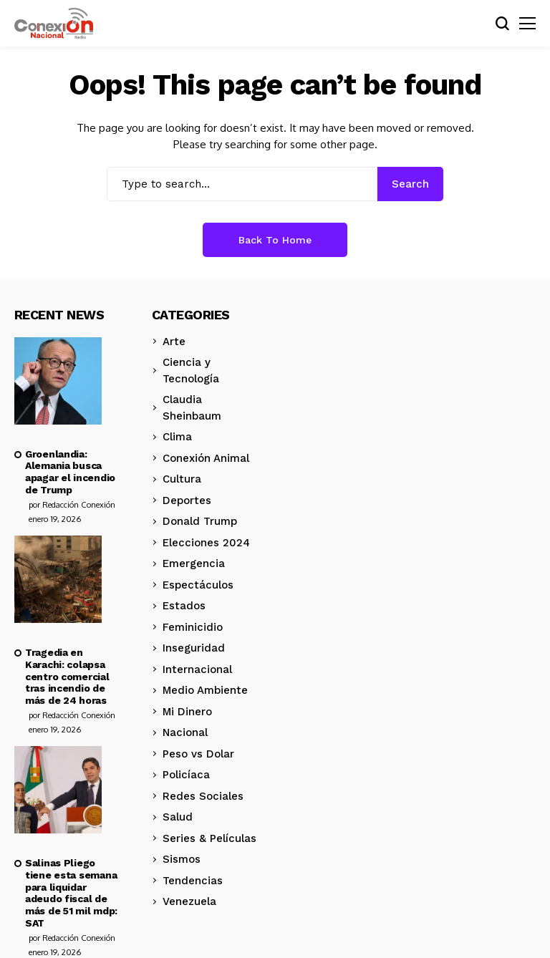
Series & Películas (209, 838)
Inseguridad (194, 648)
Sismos (182, 859)
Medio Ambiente (205, 690)
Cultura (182, 479)
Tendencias (193, 880)
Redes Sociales (203, 796)
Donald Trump (200, 521)
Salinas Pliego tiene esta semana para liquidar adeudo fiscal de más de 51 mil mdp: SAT (71, 893)
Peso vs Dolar (198, 753)
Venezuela (189, 901)
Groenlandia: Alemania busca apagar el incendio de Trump (70, 471)
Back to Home (275, 240)
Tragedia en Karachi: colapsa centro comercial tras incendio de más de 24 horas (67, 676)
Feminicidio (193, 627)
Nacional (185, 732)
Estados (184, 605)
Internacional (197, 669)
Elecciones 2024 (206, 542)
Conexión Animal (206, 458)
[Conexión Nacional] (53, 23)
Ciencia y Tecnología (191, 370)
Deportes (187, 500)
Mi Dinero (187, 711)
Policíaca (186, 774)
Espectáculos (198, 585)
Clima (177, 436)
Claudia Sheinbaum (192, 407)
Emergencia (194, 563)
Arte (174, 341)
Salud (178, 817)
